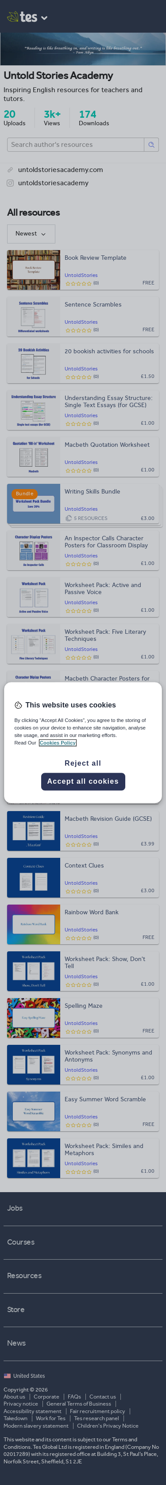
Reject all (83, 763)
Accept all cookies (83, 781)
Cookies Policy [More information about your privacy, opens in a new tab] (58, 742)
